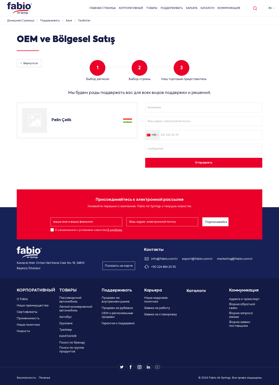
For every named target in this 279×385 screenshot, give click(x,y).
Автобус (65, 317)
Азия (69, 20)
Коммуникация (228, 8)
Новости (23, 331)
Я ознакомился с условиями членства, (89, 230)
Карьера (191, 8)
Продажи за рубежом (117, 308)
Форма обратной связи (242, 306)
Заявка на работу (157, 308)
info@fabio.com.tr (164, 259)
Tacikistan (84, 20)
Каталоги (207, 8)
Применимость (28, 318)
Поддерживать (171, 8)
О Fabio (22, 299)
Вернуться (30, 63)
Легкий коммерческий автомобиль (75, 309)
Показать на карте (119, 266)
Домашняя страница (20, 20)
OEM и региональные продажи (117, 315)
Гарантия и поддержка (118, 323)
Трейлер (65, 330)
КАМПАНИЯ (68, 336)
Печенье (44, 377)
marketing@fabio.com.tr (235, 259)
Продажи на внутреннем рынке (116, 300)
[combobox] (152, 135)
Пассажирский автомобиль (70, 300)
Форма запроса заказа (241, 315)
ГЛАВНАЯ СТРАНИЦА (102, 8)
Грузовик (66, 323)
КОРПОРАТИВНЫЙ (131, 8)
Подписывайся (216, 222)
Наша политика (28, 325)
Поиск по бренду (72, 342)
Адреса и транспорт (244, 299)
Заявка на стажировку (160, 314)
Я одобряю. (115, 230)
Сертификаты (27, 312)
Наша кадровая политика (155, 300)
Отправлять (203, 162)
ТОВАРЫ (151, 8)
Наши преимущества (32, 305)
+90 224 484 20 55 (163, 267)
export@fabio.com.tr (197, 259)
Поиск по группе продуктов (71, 350)
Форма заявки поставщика (239, 324)
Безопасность (26, 377)
